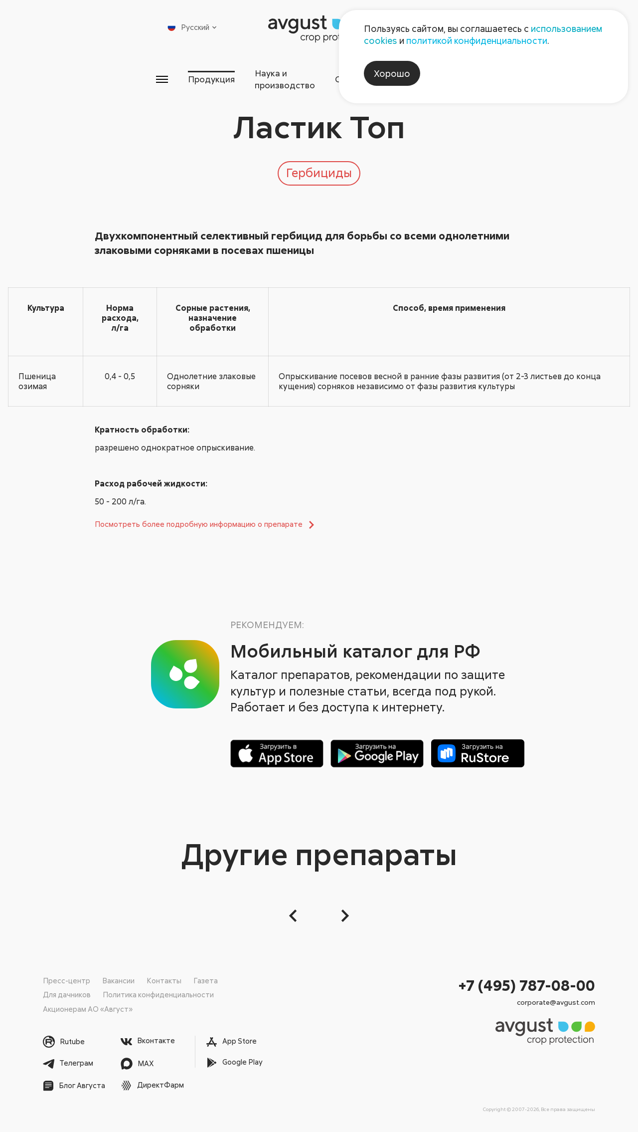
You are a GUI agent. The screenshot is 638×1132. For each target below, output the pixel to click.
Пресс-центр (66, 979)
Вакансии (118, 979)
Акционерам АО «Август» (88, 1008)
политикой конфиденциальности (476, 40)
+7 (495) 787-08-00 (527, 984)
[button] (294, 915)
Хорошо (392, 73)
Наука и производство (264, 74)
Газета (205, 979)
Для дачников (67, 994)
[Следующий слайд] (344, 915)
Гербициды (319, 167)
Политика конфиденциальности (160, 994)
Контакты (164, 979)
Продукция (157, 74)
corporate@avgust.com (556, 1002)
